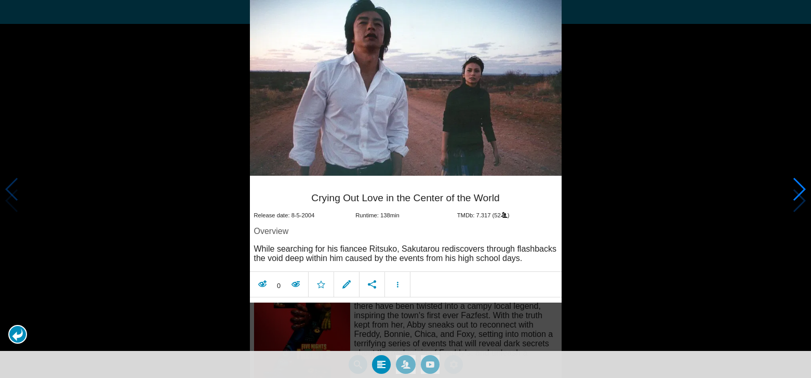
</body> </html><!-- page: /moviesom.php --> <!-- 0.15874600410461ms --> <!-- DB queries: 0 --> (405, 189)
